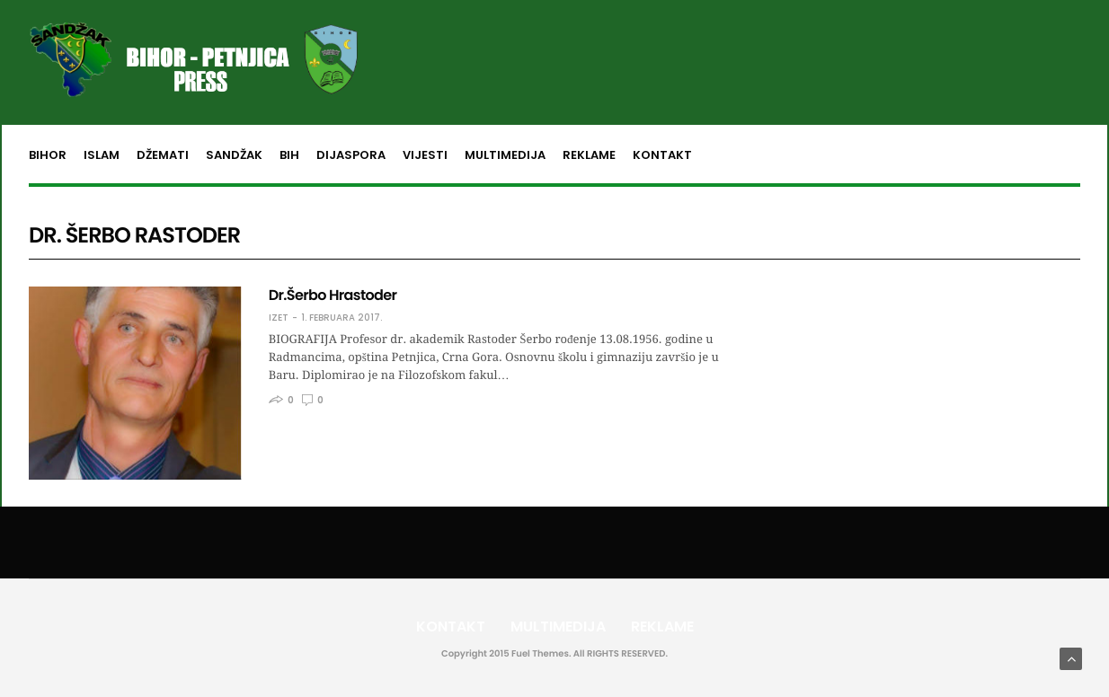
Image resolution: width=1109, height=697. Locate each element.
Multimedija (505, 154)
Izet (278, 317)
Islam (102, 154)
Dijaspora (351, 154)
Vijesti (425, 154)
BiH (289, 154)
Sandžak (234, 154)
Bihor (48, 154)
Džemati (163, 154)
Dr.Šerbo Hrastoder (333, 295)
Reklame (589, 154)
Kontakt (662, 154)
